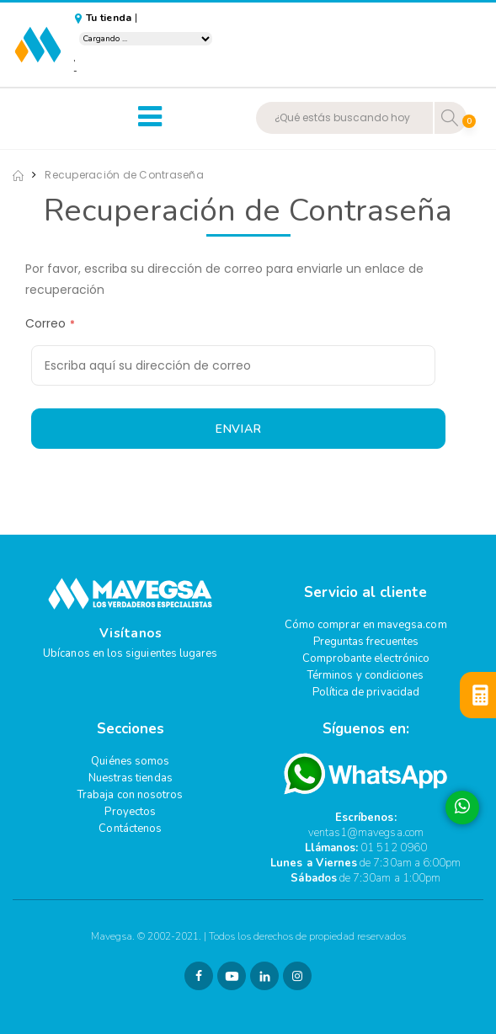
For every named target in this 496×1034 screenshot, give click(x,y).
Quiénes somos (130, 761)
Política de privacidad (365, 692)
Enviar (239, 429)
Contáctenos (130, 828)
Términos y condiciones (365, 675)
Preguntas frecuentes (366, 641)
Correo (45, 323)
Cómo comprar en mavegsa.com (366, 624)
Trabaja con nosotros (130, 794)
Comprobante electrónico (366, 658)
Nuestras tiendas (130, 778)
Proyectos (130, 811)
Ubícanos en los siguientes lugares (130, 653)
